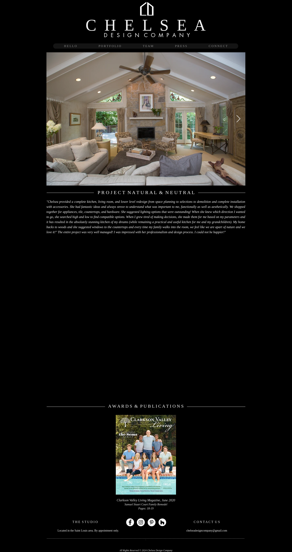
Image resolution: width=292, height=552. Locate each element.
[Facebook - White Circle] (130, 522)
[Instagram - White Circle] (141, 522)
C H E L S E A (146, 25)
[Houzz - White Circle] (162, 522)
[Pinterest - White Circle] (152, 522)
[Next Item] (238, 119)
